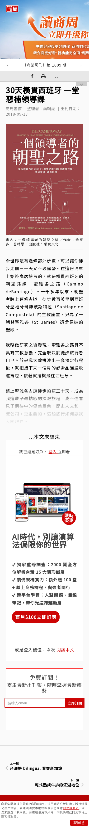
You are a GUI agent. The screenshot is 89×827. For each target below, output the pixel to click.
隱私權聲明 (71, 808)
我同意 (79, 823)
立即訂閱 (75, 703)
